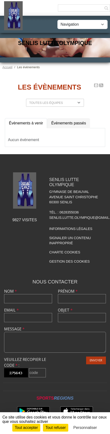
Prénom (68, 291)
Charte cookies (64, 252)
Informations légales (70, 229)
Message (14, 329)
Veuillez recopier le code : (25, 362)
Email (11, 310)
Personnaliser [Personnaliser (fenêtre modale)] (85, 428)
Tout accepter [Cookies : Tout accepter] (26, 428)
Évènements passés (68, 123)
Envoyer (96, 360)
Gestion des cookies (69, 261)
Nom (10, 291)
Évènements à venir (26, 123)
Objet (65, 310)
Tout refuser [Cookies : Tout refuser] (55, 428)
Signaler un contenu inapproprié (70, 240)
